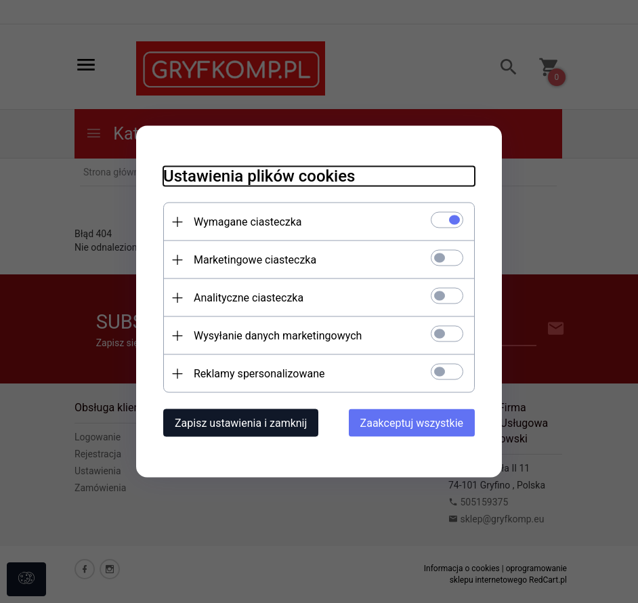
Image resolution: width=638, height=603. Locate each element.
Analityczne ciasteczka (248, 297)
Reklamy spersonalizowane (259, 373)
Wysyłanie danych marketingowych (278, 335)
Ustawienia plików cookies (259, 176)
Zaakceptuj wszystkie (411, 423)
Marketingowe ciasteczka (255, 259)
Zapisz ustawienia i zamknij (241, 423)
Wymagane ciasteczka (248, 221)
